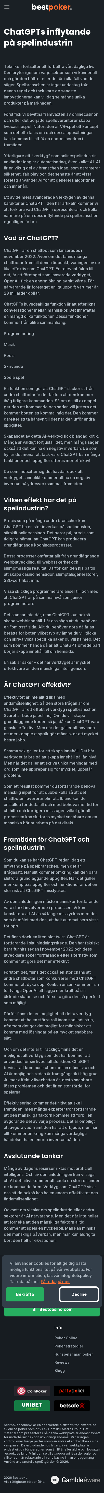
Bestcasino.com (52, 1309)
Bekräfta (25, 1294)
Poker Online (66, 1338)
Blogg (60, 1370)
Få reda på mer (55, 1281)
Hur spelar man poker (74, 1354)
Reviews (62, 1362)
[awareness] (81, 1479)
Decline (79, 1294)
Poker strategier (69, 1346)
